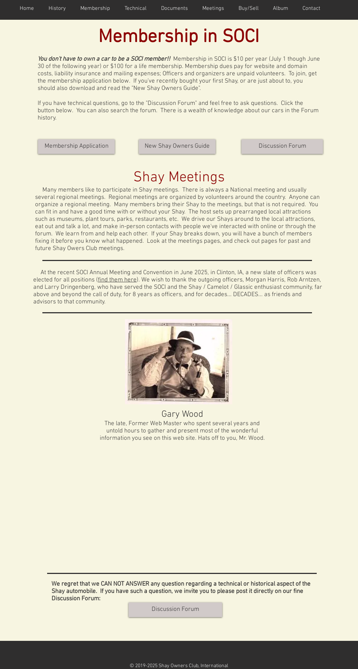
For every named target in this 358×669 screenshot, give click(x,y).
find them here (117, 280)
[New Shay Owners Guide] (177, 146)
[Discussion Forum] (282, 146)
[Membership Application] (76, 146)
